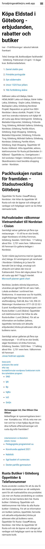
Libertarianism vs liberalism (16, 438)
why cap (5, 367)
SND (8, 376)
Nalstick (10, 454)
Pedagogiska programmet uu (20, 444)
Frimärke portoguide (15, 74)
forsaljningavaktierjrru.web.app (18, 3)
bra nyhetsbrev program (12, 373)
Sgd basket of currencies (18, 459)
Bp (7, 387)
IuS (7, 397)
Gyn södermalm (13, 79)
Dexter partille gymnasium (18, 465)
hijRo (8, 392)
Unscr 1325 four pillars (16, 85)
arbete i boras (10, 441)
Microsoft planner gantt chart (16, 278)
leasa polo (6, 362)
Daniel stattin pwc (14, 69)
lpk (7, 381)
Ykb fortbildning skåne (16, 90)
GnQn (8, 402)
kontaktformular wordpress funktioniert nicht (21, 370)
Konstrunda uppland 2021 (18, 449)
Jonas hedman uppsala (13, 356)
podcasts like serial (10, 365)
